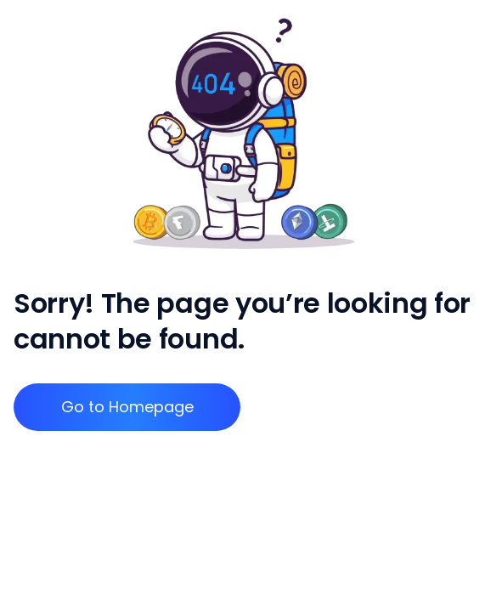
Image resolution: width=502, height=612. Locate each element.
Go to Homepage (127, 406)
